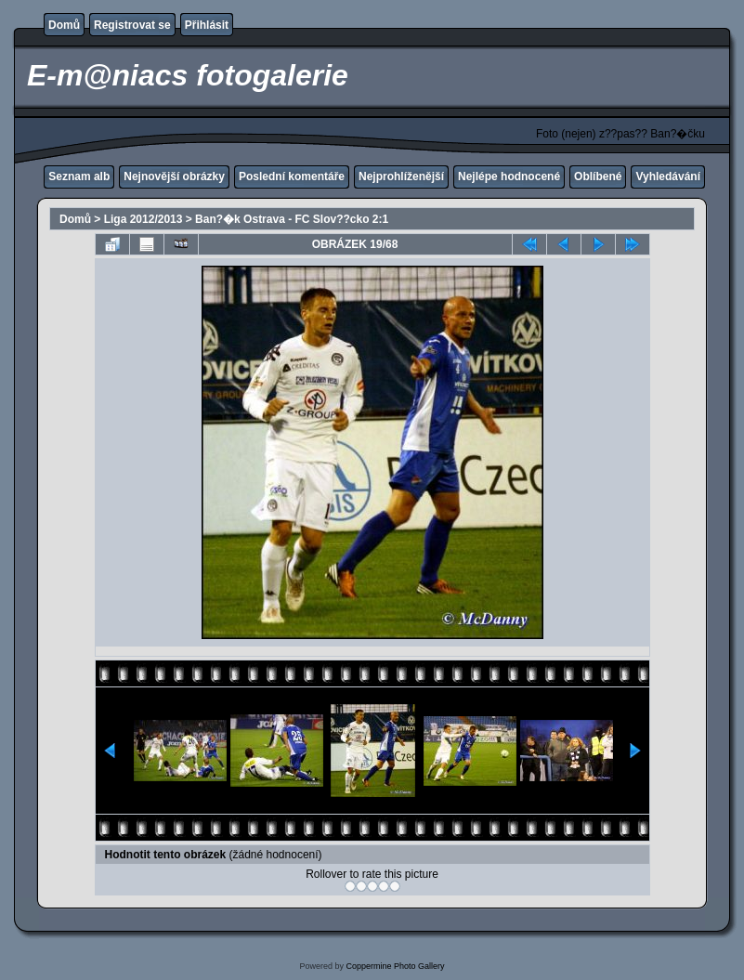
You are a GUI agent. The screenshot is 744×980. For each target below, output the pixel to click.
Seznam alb (79, 176)
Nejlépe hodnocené (509, 176)
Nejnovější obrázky (174, 176)
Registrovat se (132, 25)
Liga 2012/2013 (143, 219)
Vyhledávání (667, 176)
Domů (64, 25)
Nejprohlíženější (401, 176)
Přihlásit (206, 25)
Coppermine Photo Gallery (395, 966)
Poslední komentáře (292, 176)
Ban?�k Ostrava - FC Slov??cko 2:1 (291, 219)
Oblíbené (597, 176)
